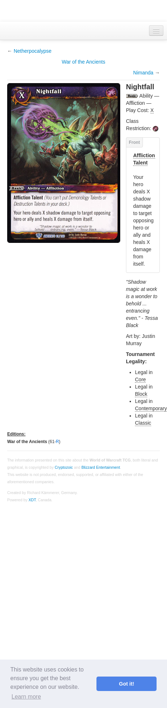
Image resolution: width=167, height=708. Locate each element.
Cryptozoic (64, 467)
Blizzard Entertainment (100, 467)
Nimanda (143, 73)
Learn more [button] (26, 697)
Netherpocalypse (32, 51)
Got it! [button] (126, 684)
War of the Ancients (83, 62)
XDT (32, 500)
